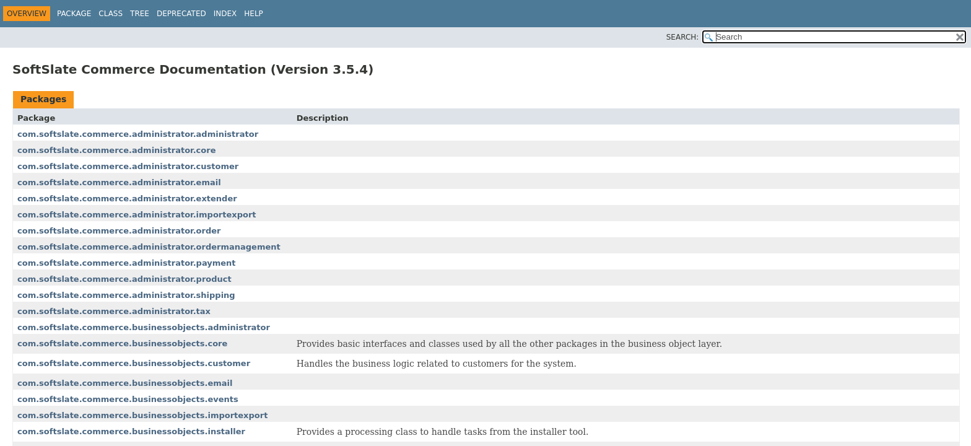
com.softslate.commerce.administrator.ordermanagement (149, 246)
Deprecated (181, 13)
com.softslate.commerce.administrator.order (118, 230)
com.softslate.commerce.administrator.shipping (126, 295)
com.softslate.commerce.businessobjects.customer (133, 363)
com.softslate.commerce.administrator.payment (126, 263)
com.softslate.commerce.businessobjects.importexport (142, 415)
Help (253, 13)
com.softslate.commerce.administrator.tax (114, 311)
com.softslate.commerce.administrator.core (116, 150)
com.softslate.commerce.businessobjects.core (122, 343)
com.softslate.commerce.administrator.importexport (136, 214)
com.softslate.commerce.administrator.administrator (137, 134)
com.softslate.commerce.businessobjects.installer (131, 431)
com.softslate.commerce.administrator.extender (127, 198)
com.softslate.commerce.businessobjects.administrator (143, 327)
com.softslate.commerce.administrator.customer (127, 166)
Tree (139, 13)
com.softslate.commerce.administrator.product (124, 279)
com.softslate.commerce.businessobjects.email (124, 383)
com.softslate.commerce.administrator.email (119, 182)
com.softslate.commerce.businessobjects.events (127, 399)
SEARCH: (682, 37)
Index (225, 13)
